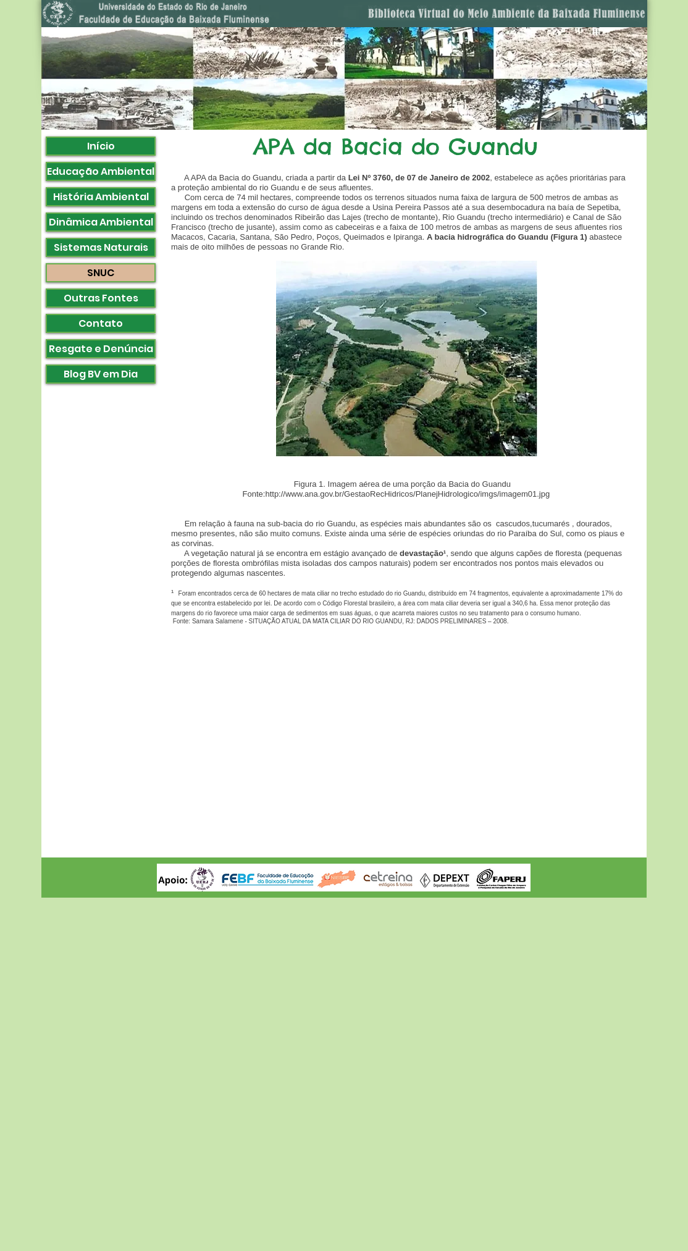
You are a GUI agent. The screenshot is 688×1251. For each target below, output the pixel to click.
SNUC (100, 273)
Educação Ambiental (100, 171)
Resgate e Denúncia (101, 349)
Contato (100, 323)
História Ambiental (101, 197)
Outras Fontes (101, 298)
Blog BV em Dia (101, 374)
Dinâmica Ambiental (101, 222)
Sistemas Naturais (101, 247)
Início (101, 146)
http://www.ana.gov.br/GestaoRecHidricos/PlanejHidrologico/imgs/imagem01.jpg (407, 494)
